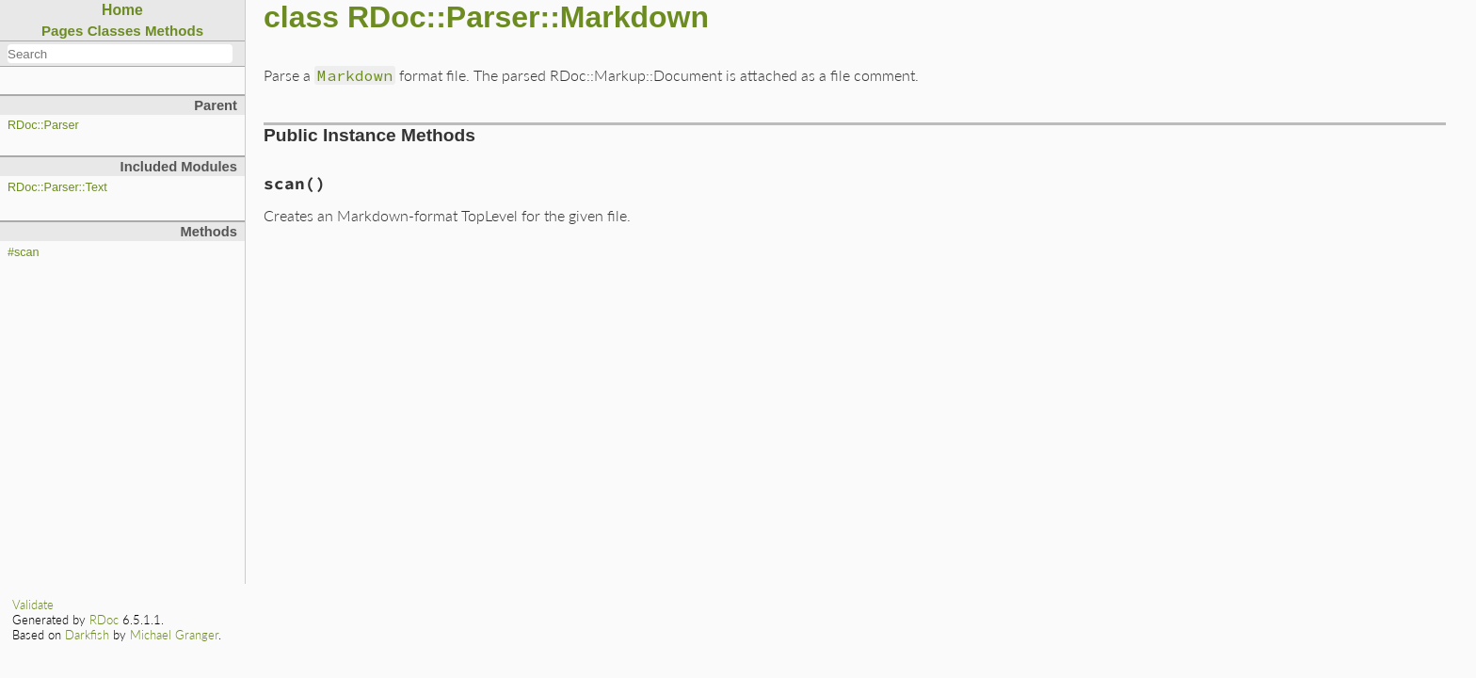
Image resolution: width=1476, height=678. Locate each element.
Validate (33, 604)
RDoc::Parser (43, 125)
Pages (62, 31)
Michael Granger (174, 634)
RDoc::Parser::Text (57, 187)
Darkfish (87, 634)
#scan (24, 252)
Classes (114, 31)
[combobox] (120, 53)
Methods (174, 31)
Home (122, 10)
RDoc (104, 619)
